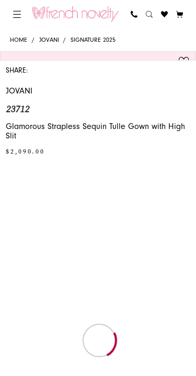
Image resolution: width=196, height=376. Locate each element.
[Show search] (149, 14)
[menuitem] (17, 14)
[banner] (75, 14)
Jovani (49, 40)
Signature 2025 (93, 40)
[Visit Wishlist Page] (164, 14)
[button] (17, 14)
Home (18, 40)
